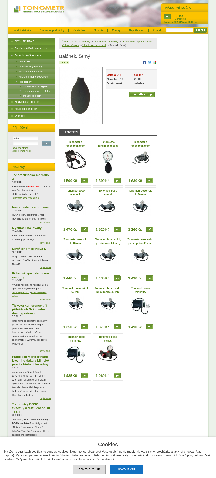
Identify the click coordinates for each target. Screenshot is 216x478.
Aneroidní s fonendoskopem (33, 76)
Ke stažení (79, 30)
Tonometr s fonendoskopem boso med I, (108, 145)
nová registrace (20, 148)
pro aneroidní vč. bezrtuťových (38, 91)
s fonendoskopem (32, 95)
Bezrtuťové (24, 61)
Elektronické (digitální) (30, 66)
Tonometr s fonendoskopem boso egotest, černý (75, 145)
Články (116, 30)
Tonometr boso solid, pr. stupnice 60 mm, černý (108, 243)
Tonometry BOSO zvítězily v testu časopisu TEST (31, 408)
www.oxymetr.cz (20, 292)
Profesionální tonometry (28, 55)
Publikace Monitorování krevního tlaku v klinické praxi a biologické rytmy (30, 360)
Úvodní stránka (22, 30)
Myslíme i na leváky (27, 228)
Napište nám (136, 30)
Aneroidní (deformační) (31, 71)
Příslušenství (25, 82)
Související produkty (26, 108)
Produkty (85, 41)
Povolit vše (126, 469)
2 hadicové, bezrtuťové (94, 45)
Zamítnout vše (89, 469)
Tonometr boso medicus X (25, 198)
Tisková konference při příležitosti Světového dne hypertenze (29, 309)
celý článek (45, 222)
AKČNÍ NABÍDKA (24, 41)
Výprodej (20, 115)
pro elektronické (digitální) (36, 86)
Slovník (98, 30)
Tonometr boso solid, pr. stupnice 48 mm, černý (140, 243)
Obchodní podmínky (52, 30)
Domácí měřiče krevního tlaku (31, 48)
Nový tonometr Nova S (29, 248)
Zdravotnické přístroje (27, 101)
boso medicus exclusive (30, 207)
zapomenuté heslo (22, 151)
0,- (177, 16)
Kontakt (157, 30)
